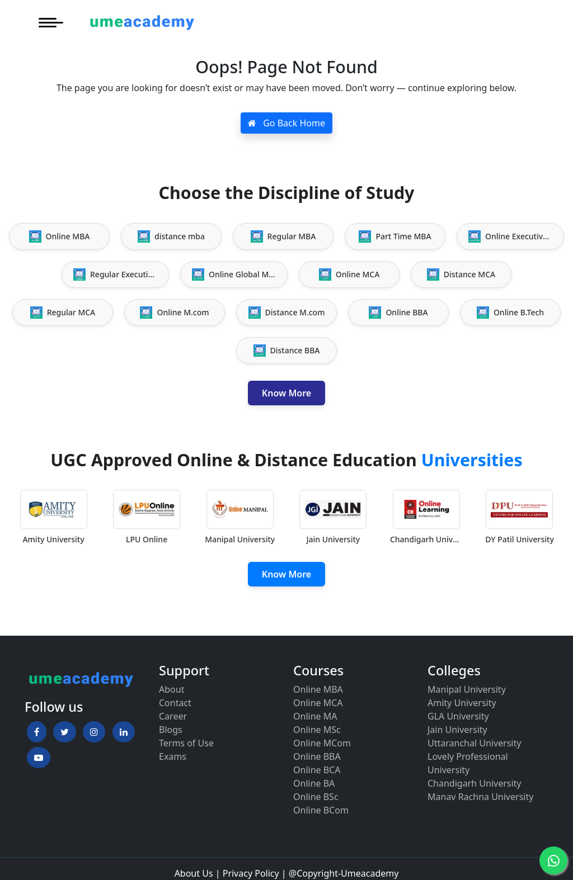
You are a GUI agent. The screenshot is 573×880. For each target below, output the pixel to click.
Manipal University (467, 689)
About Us (194, 873)
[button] (36, 731)
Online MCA (318, 703)
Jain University (457, 729)
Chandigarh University (475, 783)
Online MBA (318, 689)
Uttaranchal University (474, 743)
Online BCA (316, 770)
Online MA (315, 716)
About (171, 689)
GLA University (458, 716)
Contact (175, 703)
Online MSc (317, 729)
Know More (286, 393)
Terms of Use (186, 743)
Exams (172, 756)
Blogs (170, 729)
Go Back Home (286, 123)
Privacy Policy (251, 873)
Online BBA (317, 756)
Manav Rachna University (480, 797)
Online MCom (322, 743)
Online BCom (321, 810)
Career (173, 716)
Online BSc (316, 797)
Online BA (314, 783)
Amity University (462, 703)
